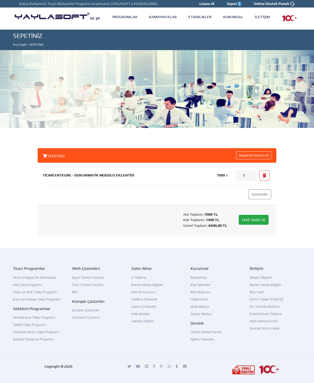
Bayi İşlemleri (200, 285)
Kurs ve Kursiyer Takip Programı (36, 299)
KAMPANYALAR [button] (163, 17)
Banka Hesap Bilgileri (147, 285)
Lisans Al (206, 4)
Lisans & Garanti (143, 306)
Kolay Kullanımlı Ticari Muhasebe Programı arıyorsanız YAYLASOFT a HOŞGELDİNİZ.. (89, 4)
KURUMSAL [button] (233, 17)
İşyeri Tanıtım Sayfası (88, 277)
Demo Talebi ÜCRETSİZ (266, 299)
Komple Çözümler (85, 310)
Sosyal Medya (201, 314)
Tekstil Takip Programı (29, 325)
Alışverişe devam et (253, 155)
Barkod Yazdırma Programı (33, 339)
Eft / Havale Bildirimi (265, 306)
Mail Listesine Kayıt (264, 321)
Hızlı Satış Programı (27, 285)
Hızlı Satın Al (253, 219)
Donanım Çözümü (86, 317)
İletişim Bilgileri (261, 277)
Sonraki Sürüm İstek (264, 328)
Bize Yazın (257, 292)
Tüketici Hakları (142, 321)
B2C (75, 292)
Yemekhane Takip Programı (34, 317)
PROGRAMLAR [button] (124, 17)
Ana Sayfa (19, 44)
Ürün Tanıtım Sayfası (87, 285)
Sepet (234, 4)
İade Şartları (140, 314)
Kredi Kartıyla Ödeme (266, 314)
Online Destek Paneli (274, 4)
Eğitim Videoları (202, 339)
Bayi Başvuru (200, 292)
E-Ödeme (138, 277)
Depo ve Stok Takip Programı (35, 292)
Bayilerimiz (198, 277)
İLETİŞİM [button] (262, 17)
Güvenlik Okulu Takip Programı (36, 332)
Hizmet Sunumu (143, 292)
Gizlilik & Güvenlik (144, 299)
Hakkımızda (199, 299)
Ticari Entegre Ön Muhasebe (34, 277)
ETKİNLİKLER (199, 17)
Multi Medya (199, 306)
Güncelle (260, 194)
